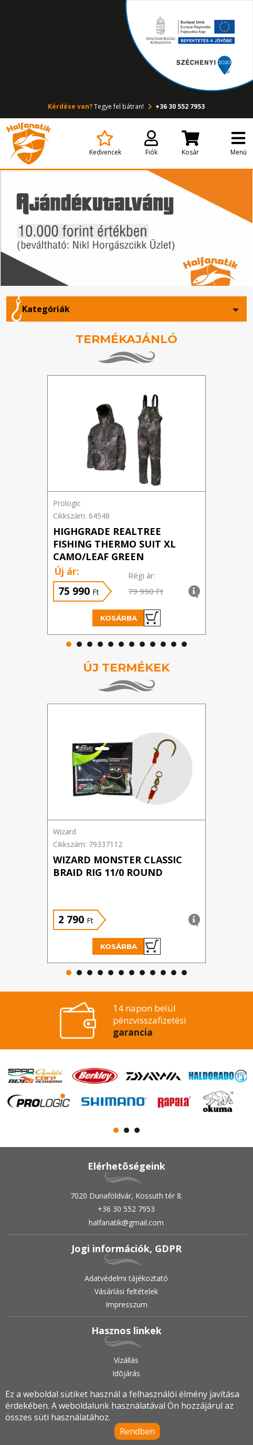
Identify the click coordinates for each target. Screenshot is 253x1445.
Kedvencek (105, 143)
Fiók (151, 143)
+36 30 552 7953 (175, 106)
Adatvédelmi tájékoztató (126, 1278)
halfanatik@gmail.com (126, 1222)
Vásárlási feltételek (126, 1291)
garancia (133, 1032)
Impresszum (126, 1304)
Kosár (190, 143)
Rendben (137, 1431)
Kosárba (130, 618)
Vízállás (126, 1360)
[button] (69, 644)
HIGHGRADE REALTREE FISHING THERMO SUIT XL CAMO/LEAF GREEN (114, 544)
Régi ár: (141, 575)
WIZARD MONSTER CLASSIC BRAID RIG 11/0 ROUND (117, 866)
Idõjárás (126, 1373)
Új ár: (66, 571)
